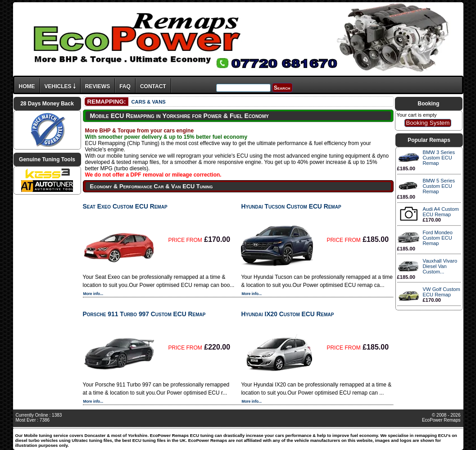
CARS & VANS (148, 102)
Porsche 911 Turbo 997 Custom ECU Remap (144, 314)
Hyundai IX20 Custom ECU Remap (287, 314)
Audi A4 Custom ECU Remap (441, 211)
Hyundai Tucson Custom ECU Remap (291, 206)
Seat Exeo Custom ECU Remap (125, 206)
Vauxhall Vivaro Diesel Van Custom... (440, 266)
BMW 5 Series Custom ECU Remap (439, 186)
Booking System (427, 122)
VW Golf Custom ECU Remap (441, 291)
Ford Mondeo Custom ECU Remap (438, 238)
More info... (93, 293)
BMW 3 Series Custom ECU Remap (439, 158)
